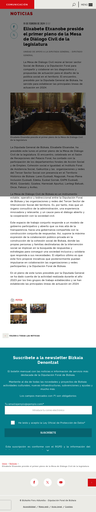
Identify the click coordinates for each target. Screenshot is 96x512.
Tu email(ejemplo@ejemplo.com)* (24, 404)
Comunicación (17, 4)
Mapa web (44, 507)
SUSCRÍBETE (48, 432)
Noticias (13, 464)
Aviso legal (57, 507)
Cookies (69, 507)
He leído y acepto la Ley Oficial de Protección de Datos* (51, 423)
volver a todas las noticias (21, 335)
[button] (74, 4)
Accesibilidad (29, 507)
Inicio (4, 464)
